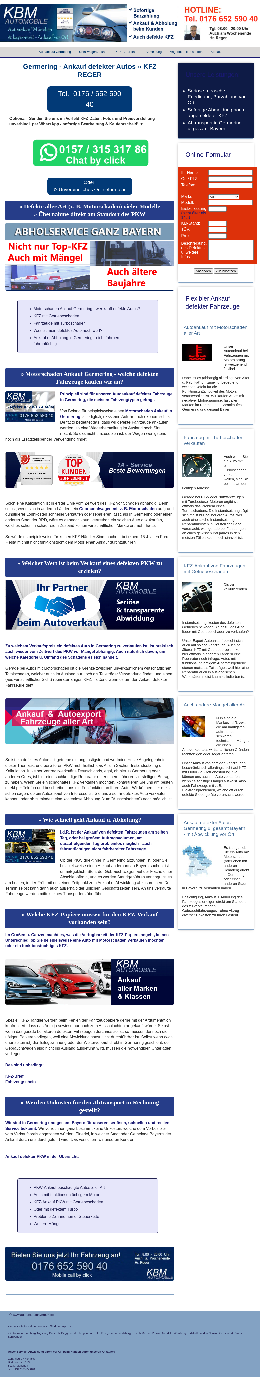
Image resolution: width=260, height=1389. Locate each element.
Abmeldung (154, 52)
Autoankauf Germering (55, 52)
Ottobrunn (16, 1333)
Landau (203, 1333)
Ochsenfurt (226, 1333)
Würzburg (180, 1333)
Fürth (92, 1333)
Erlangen (82, 1333)
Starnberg (30, 1333)
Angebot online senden (186, 52)
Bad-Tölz (54, 1333)
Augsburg (42, 1333)
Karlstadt (192, 1333)
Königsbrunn (109, 1333)
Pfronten (239, 1333)
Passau (156, 1333)
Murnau (146, 1333)
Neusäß (213, 1333)
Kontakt (216, 52)
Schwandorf (15, 1336)
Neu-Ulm (167, 1333)
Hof (98, 1333)
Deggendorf (68, 1333)
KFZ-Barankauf (126, 52)
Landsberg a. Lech (129, 1333)
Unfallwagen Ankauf (93, 52)
